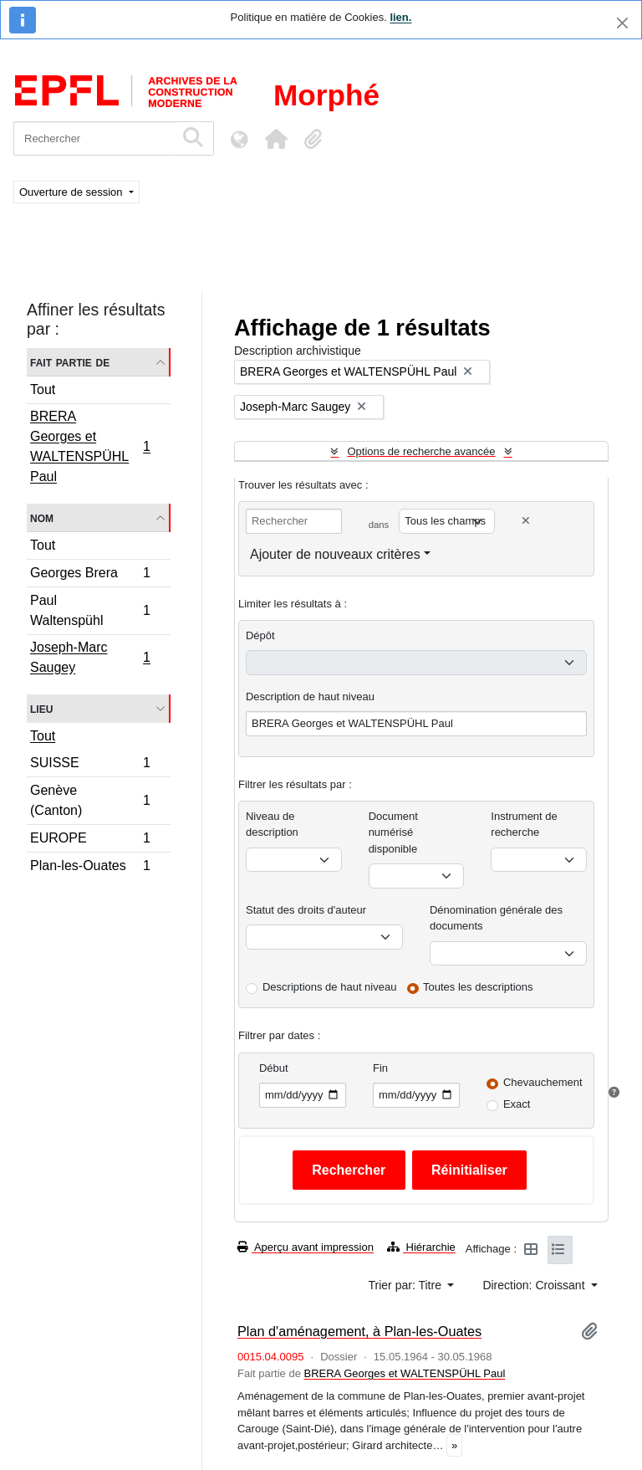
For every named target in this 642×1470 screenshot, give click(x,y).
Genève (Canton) (89, 800)
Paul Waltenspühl (89, 610)
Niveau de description (272, 824)
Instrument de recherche (524, 824)
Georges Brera (89, 575)
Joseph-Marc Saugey (89, 657)
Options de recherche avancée (421, 451)
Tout (42, 389)
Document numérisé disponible (393, 832)
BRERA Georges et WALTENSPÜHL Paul (89, 446)
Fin (380, 1068)
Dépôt (260, 635)
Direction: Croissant (535, 1285)
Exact (517, 1104)
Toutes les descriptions (478, 987)
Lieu (41, 708)
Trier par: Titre (407, 1285)
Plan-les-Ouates (89, 867)
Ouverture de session (72, 192)
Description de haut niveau (310, 696)
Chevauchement (543, 1082)
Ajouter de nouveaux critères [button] (335, 554)
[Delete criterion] (526, 521)
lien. (400, 17)
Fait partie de (70, 362)
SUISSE (89, 765)
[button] (275, 139)
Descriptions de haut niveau (329, 987)
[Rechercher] (94, 138)
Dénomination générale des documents (496, 918)
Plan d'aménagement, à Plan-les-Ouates (359, 1331)
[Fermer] (622, 23)
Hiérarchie (421, 1247)
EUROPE (89, 840)
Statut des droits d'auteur (306, 910)
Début (273, 1068)
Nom (42, 517)
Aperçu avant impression (305, 1247)
